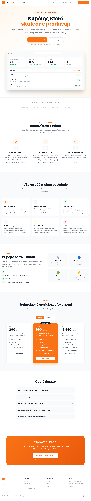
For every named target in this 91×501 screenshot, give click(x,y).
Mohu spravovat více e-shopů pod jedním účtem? (45, 411)
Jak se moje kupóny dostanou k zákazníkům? (45, 391)
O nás (48, 481)
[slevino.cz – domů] (8, 2)
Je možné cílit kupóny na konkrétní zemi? (45, 417)
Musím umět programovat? (45, 398)
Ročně (50, 317)
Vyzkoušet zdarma (37, 40)
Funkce (37, 2)
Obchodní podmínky (75, 481)
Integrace (45, 2)
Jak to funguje (27, 2)
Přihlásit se (73, 2)
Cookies (71, 486)
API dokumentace (29, 488)
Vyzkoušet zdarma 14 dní (45, 456)
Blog (48, 483)
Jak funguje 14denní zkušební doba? (45, 404)
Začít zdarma (83, 2)
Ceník (52, 2)
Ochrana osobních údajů (76, 483)
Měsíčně (40, 317)
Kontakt (49, 486)
